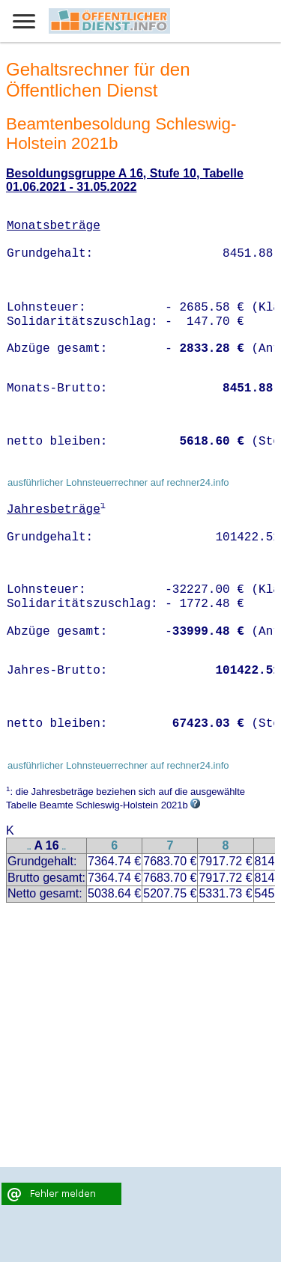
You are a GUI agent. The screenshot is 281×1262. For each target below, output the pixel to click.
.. (29, 847)
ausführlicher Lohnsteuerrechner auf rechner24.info (118, 482)
